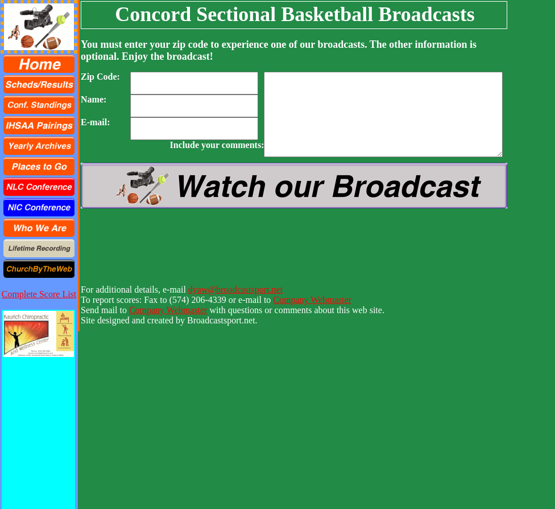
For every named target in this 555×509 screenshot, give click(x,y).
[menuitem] (39, 64)
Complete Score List (39, 294)
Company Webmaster (312, 300)
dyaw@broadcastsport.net (235, 289)
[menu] (39, 166)
